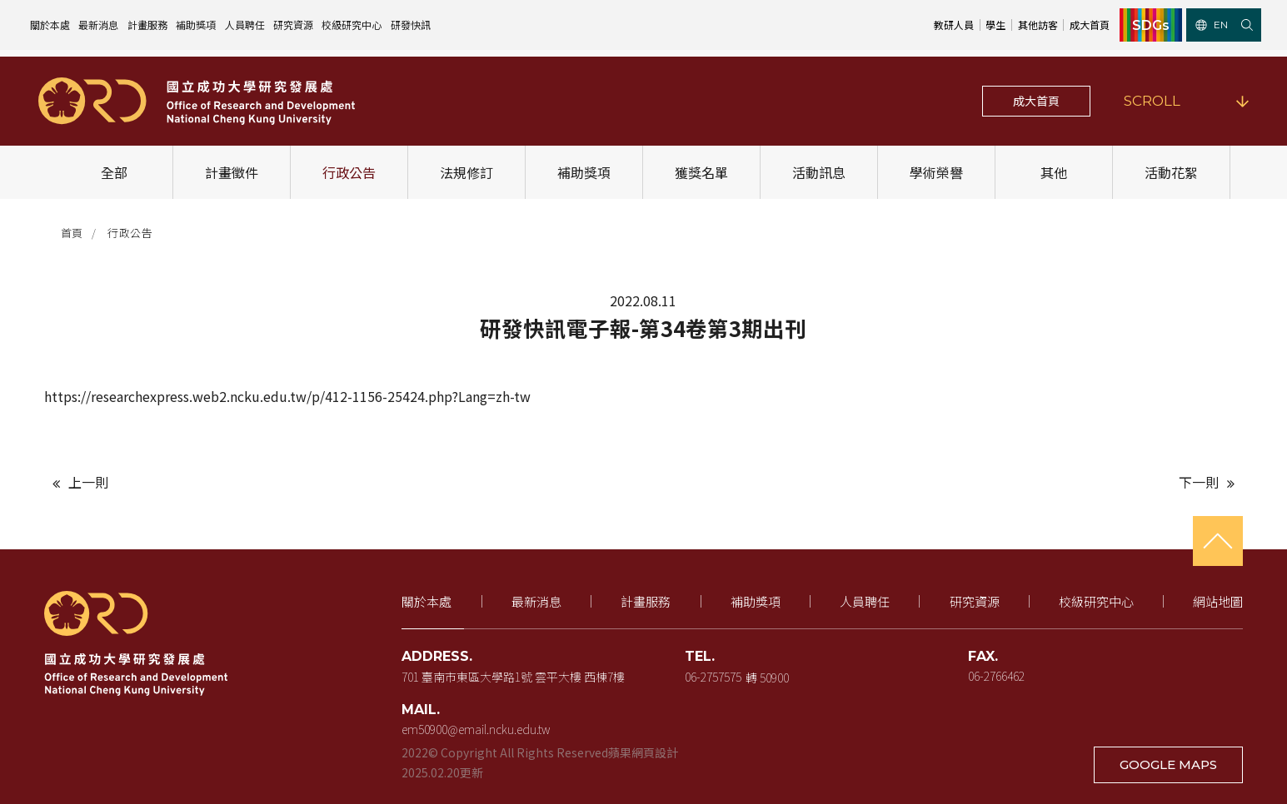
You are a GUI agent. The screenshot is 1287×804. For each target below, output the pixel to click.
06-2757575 (714, 676)
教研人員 (954, 24)
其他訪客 (1038, 24)
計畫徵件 (232, 172)
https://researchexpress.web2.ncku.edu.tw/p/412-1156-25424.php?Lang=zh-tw (287, 397)
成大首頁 (1090, 24)
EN (1211, 24)
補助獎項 (196, 24)
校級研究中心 (352, 24)
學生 (995, 24)
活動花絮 (1172, 172)
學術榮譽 (937, 172)
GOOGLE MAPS (1169, 764)
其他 (1054, 172)
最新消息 (98, 24)
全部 (115, 172)
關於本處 (50, 24)
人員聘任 (245, 24)
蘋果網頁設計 (644, 752)
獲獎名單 (702, 172)
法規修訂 (467, 172)
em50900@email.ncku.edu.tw (476, 729)
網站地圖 (1218, 601)
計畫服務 (147, 24)
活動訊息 (819, 172)
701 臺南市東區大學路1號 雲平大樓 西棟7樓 (514, 676)
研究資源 (293, 24)
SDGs (1151, 25)
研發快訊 (411, 24)
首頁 (72, 233)
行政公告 (350, 172)
